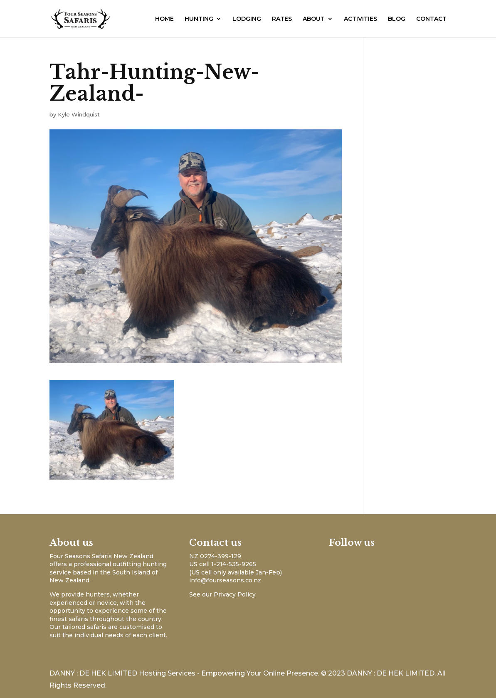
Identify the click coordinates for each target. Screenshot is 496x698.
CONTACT (431, 19)
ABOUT (314, 19)
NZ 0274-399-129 (215, 556)
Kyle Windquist (79, 114)
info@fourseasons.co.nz (225, 580)
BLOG (396, 19)
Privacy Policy (235, 594)
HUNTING (199, 19)
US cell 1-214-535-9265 (222, 564)
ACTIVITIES (360, 19)
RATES (282, 19)
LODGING (246, 19)
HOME (164, 19)
